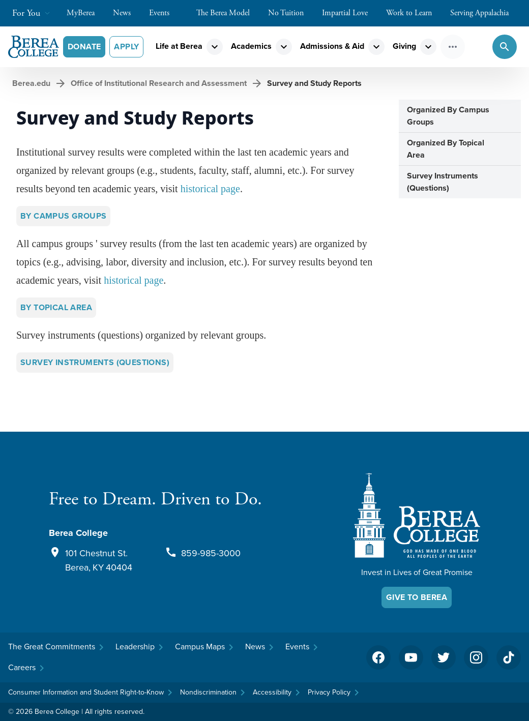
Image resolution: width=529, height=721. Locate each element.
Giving (404, 46)
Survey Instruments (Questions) (94, 362)
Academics (251, 46)
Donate (84, 46)
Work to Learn (414, 13)
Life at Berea (179, 46)
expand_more (215, 47)
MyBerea (86, 13)
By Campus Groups (63, 216)
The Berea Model (228, 13)
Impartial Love (350, 13)
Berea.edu (31, 83)
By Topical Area (56, 307)
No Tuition (291, 13)
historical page (210, 188)
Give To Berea (416, 597)
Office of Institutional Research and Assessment (159, 83)
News (127, 13)
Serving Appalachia (484, 13)
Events (164, 13)
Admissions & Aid (332, 46)
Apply (126, 46)
